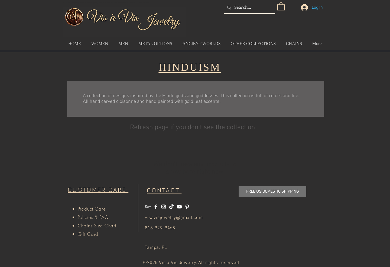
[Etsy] (148, 207)
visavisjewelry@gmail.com (174, 218)
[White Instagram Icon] (164, 207)
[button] (281, 6)
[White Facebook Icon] (156, 207)
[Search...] (249, 7)
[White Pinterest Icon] (187, 207)
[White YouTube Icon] (179, 207)
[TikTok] (171, 207)
